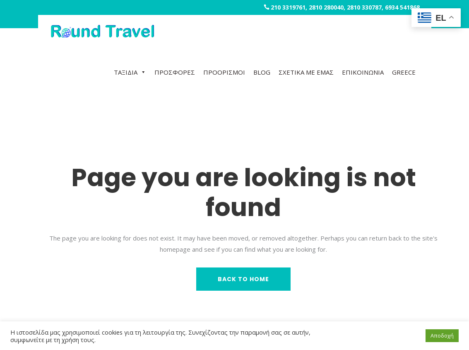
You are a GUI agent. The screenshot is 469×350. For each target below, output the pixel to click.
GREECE (404, 72)
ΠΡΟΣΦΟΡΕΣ (174, 72)
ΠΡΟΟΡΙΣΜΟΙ (224, 72)
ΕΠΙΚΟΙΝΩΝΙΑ (363, 72)
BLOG (261, 72)
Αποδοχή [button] (442, 335)
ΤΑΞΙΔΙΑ (130, 72)
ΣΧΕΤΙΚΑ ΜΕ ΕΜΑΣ (306, 72)
